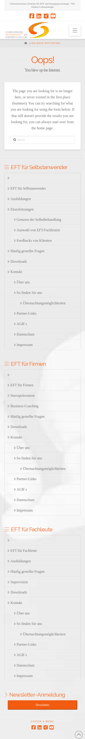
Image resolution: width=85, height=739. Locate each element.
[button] (75, 30)
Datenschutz (24, 334)
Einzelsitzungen (20, 209)
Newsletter (42, 705)
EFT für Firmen (20, 385)
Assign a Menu (42, 721)
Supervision (17, 582)
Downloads (17, 261)
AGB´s (20, 324)
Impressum (23, 345)
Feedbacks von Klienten (33, 240)
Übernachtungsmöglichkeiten (43, 303)
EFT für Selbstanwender (26, 188)
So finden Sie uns (28, 293)
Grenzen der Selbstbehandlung (37, 220)
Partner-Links (25, 313)
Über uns (22, 282)
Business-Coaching (22, 406)
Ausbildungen (19, 199)
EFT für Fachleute (22, 551)
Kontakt (14, 272)
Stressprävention (20, 396)
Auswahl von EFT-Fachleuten (37, 230)
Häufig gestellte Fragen (25, 251)
